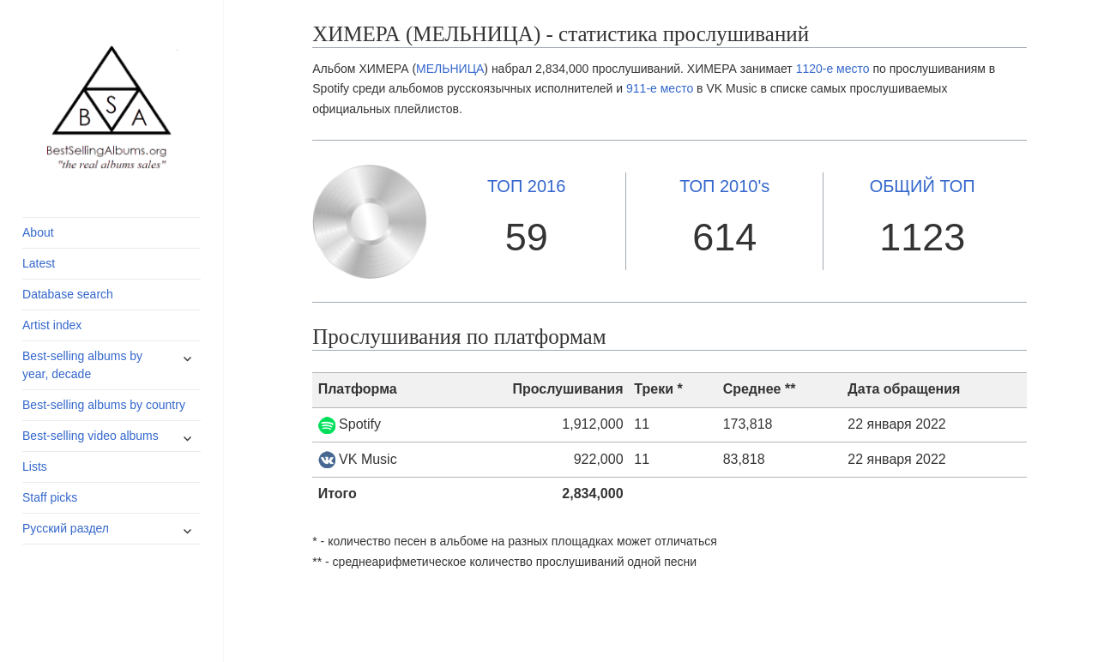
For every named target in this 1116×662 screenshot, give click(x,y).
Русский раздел (65, 528)
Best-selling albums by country (103, 405)
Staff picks (49, 497)
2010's (724, 186)
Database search (67, 294)
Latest (38, 263)
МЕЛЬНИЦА (450, 68)
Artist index (51, 325)
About (38, 232)
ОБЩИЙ (922, 186)
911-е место (659, 88)
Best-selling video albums (90, 435)
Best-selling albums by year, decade (82, 365)
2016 (526, 186)
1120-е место (833, 68)
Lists (34, 466)
